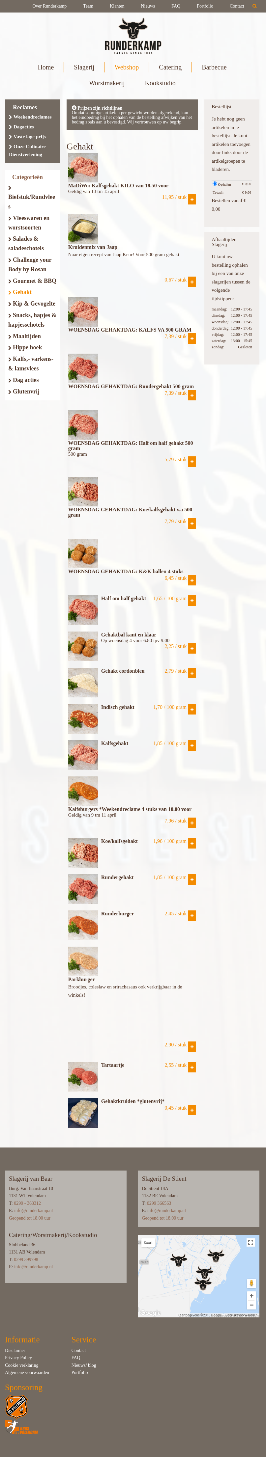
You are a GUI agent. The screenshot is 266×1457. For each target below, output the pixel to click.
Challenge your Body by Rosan (29, 264)
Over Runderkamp (49, 6)
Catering (170, 67)
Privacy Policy (18, 1357)
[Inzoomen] (251, 1295)
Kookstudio (160, 83)
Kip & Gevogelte (31, 303)
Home (46, 67)
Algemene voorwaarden (27, 1372)
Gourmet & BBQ (32, 281)
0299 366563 (159, 1203)
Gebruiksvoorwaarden (241, 1315)
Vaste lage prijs (27, 136)
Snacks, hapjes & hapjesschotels (32, 320)
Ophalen (222, 183)
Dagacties (21, 126)
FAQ (175, 6)
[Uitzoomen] (251, 1305)
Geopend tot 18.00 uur (29, 1218)
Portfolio (205, 6)
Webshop (126, 67)
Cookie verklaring (21, 1365)
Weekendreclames (30, 117)
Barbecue (214, 67)
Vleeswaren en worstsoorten (28, 223)
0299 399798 (26, 1259)
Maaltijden (24, 336)
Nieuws (148, 6)
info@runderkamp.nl (33, 1210)
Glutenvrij (24, 391)
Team (88, 6)
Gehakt (20, 292)
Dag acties (23, 380)
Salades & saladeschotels (26, 243)
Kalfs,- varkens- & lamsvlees (30, 364)
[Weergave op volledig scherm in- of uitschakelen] (251, 1242)
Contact (237, 6)
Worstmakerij (107, 83)
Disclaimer (15, 1350)
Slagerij (84, 67)
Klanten (117, 6)
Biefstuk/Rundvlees (31, 198)
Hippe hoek (25, 347)
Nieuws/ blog (84, 1365)
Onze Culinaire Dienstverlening (27, 150)
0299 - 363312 (27, 1203)
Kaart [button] (148, 1243)
